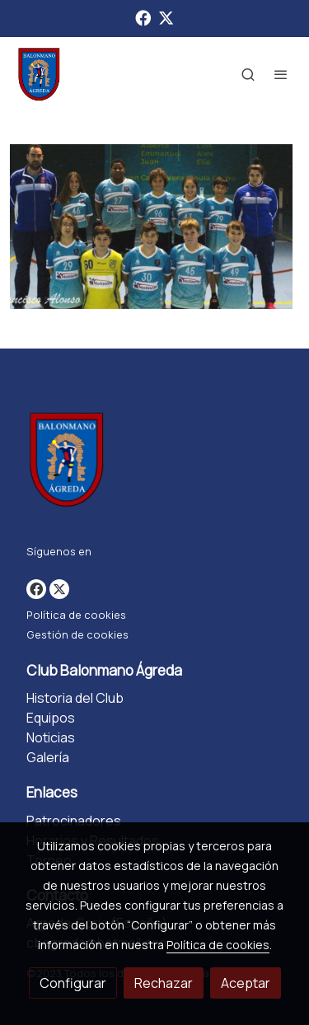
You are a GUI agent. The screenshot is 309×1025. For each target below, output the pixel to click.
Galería (47, 757)
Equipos (50, 718)
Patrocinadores (73, 821)
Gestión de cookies (77, 634)
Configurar (73, 983)
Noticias (50, 737)
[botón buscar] (248, 74)
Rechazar (163, 983)
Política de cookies (76, 614)
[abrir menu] (281, 74)
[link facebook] (143, 17)
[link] (39, 74)
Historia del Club (75, 698)
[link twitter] (166, 17)
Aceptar (245, 983)
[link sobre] (154, 463)
